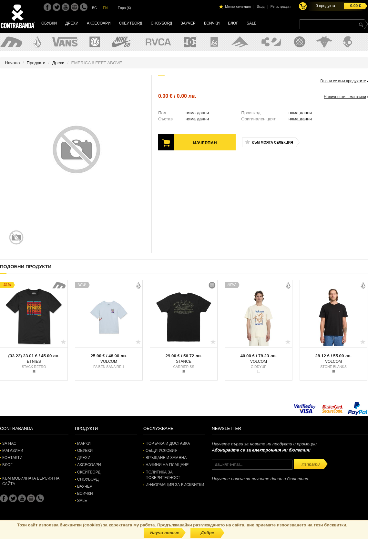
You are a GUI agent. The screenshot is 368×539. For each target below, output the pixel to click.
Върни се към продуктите (343, 81)
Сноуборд (161, 23)
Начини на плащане (167, 465)
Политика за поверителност (163, 475)
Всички (212, 23)
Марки (84, 443)
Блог (233, 23)
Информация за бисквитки (175, 485)
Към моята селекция (272, 142)
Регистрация (281, 6)
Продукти (36, 62)
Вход (260, 6)
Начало (12, 62)
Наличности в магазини (345, 97)
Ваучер (188, 23)
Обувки (49, 23)
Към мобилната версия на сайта (30, 481)
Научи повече (164, 532)
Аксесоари (99, 23)
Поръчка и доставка (168, 443)
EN (105, 8)
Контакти (12, 457)
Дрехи (71, 23)
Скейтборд (130, 23)
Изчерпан (205, 142)
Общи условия (162, 450)
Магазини (12, 450)
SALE (252, 23)
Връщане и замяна (166, 457)
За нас (9, 443)
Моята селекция (238, 6)
